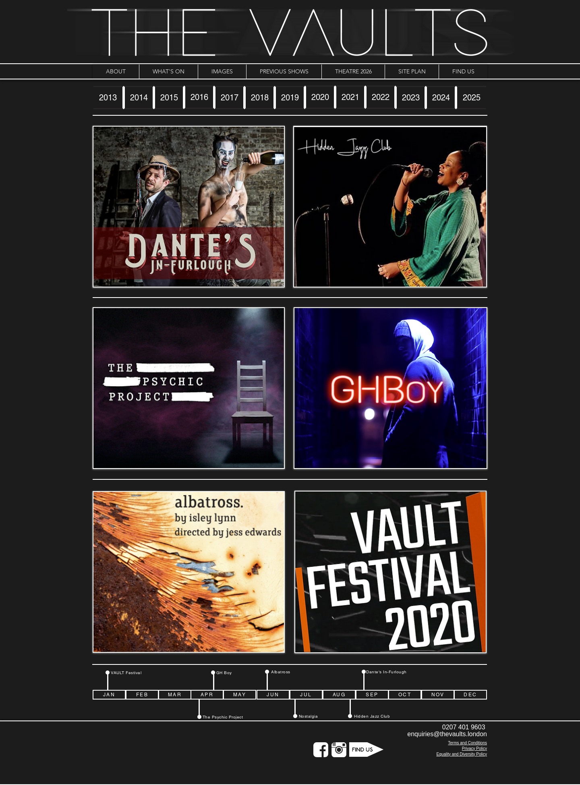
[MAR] (174, 695)
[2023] (411, 97)
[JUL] (306, 695)
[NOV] (437, 695)
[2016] (199, 97)
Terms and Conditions (467, 743)
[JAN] (109, 695)
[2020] (320, 97)
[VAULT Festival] (126, 672)
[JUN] (273, 695)
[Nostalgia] (308, 716)
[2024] (441, 97)
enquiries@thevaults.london (447, 734)
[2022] (380, 97)
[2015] (169, 97)
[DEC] (470, 695)
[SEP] (372, 695)
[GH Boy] (224, 672)
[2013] (108, 97)
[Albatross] (280, 671)
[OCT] (404, 695)
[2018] (259, 97)
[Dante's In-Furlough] (386, 671)
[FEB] (142, 695)
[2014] (139, 97)
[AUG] (339, 695)
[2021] (350, 97)
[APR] (207, 695)
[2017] (229, 97)
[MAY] (239, 695)
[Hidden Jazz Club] (372, 716)
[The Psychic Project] (222, 716)
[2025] (471, 97)
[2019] (290, 97)
